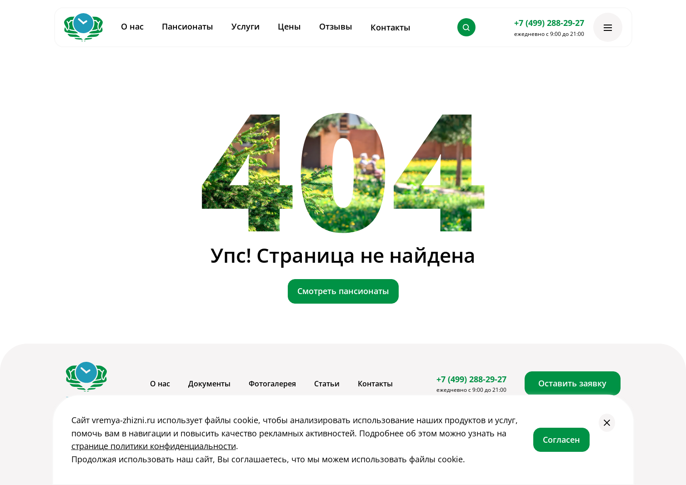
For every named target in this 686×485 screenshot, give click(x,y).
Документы (209, 384)
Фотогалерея (272, 384)
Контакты (391, 27)
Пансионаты (187, 26)
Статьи (327, 384)
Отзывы (335, 26)
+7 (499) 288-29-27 (549, 22)
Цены (289, 26)
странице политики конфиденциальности (153, 445)
